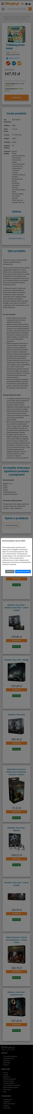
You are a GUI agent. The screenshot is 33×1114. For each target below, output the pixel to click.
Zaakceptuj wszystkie (23, 571)
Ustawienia (9, 571)
